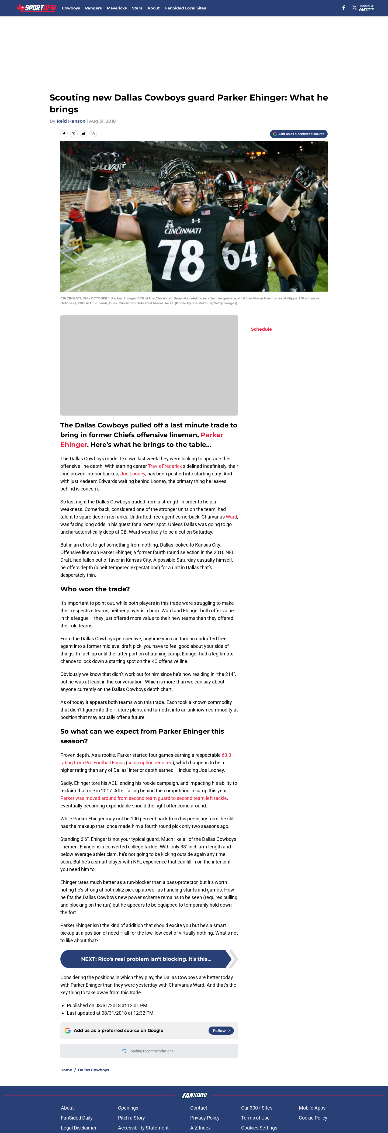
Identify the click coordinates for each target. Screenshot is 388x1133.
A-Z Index (200, 1128)
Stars (137, 8)
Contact (198, 1108)
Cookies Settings (259, 1128)
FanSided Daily (77, 1118)
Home (66, 1070)
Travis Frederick (165, 466)
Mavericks (117, 8)
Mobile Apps (312, 1108)
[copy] (93, 133)
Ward (231, 517)
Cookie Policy (313, 1118)
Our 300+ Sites (256, 1108)
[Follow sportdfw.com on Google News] (221, 1031)
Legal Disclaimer (78, 1128)
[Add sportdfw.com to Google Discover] (299, 134)
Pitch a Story (131, 1118)
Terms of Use (255, 1118)
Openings (128, 1108)
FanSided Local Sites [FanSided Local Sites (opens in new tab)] (185, 8)
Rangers (93, 8)
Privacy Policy (205, 1118)
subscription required (149, 762)
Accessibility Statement (143, 1128)
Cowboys (71, 8)
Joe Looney (132, 473)
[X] (354, 7)
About (153, 8)
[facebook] (343, 7)
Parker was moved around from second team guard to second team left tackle (143, 798)
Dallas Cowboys (93, 1070)
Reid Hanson (71, 121)
